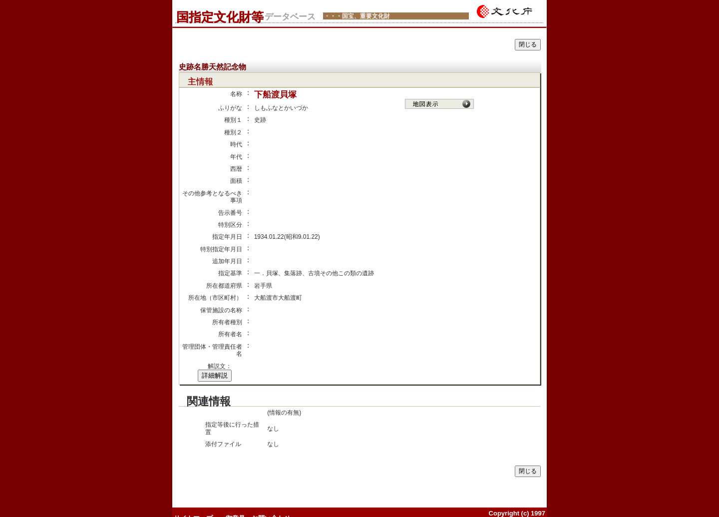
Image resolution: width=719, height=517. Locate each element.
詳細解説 (215, 375)
